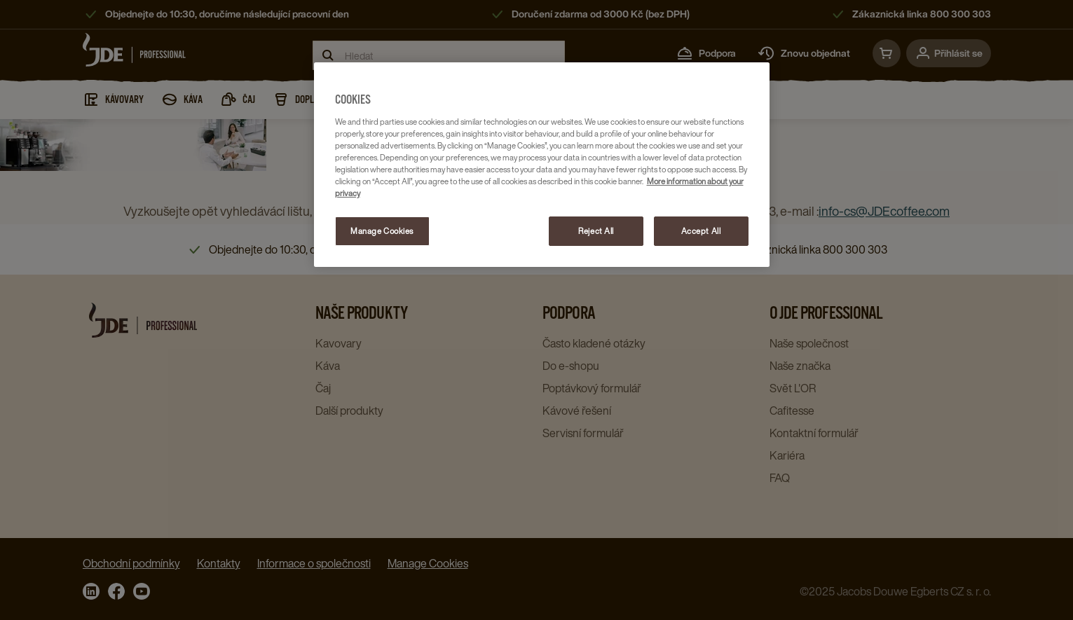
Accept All (701, 231)
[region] (542, 164)
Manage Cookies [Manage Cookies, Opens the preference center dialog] (382, 231)
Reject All (596, 231)
